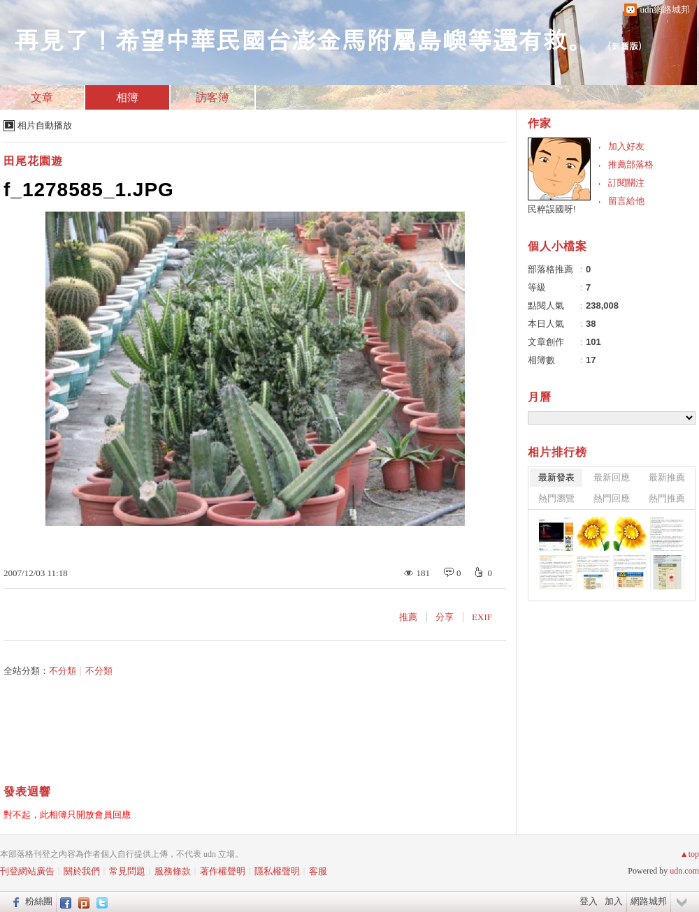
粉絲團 (38, 901)
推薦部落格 (631, 164)
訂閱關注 (626, 182)
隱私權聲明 (277, 871)
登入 (588, 901)
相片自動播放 (44, 125)
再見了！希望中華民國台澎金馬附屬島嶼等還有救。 (303, 39)
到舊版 (624, 45)
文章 (42, 97)
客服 (318, 871)
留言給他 (626, 201)
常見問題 (127, 871)
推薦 (408, 617)
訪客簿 (212, 97)
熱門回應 (611, 498)
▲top (689, 854)
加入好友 (626, 146)
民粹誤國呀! (552, 209)
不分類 (62, 670)
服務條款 (172, 871)
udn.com (684, 871)
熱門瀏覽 (556, 498)
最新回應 (611, 477)
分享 (444, 617)
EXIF (482, 617)
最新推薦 (667, 477)
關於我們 (82, 871)
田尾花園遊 (33, 161)
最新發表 (556, 477)
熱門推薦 (667, 498)
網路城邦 (648, 901)
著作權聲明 (222, 871)
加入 (614, 901)
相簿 (127, 97)
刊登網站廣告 (27, 871)
